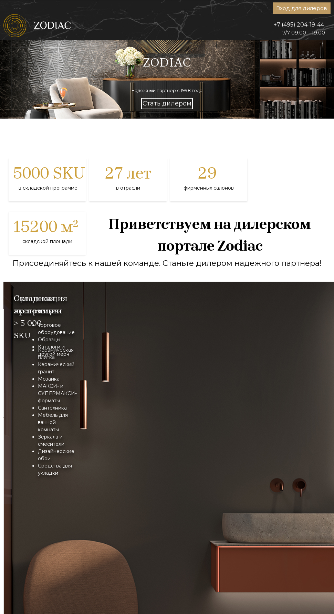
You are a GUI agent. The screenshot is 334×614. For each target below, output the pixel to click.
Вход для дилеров (301, 8)
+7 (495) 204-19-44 (299, 24)
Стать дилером (167, 103)
